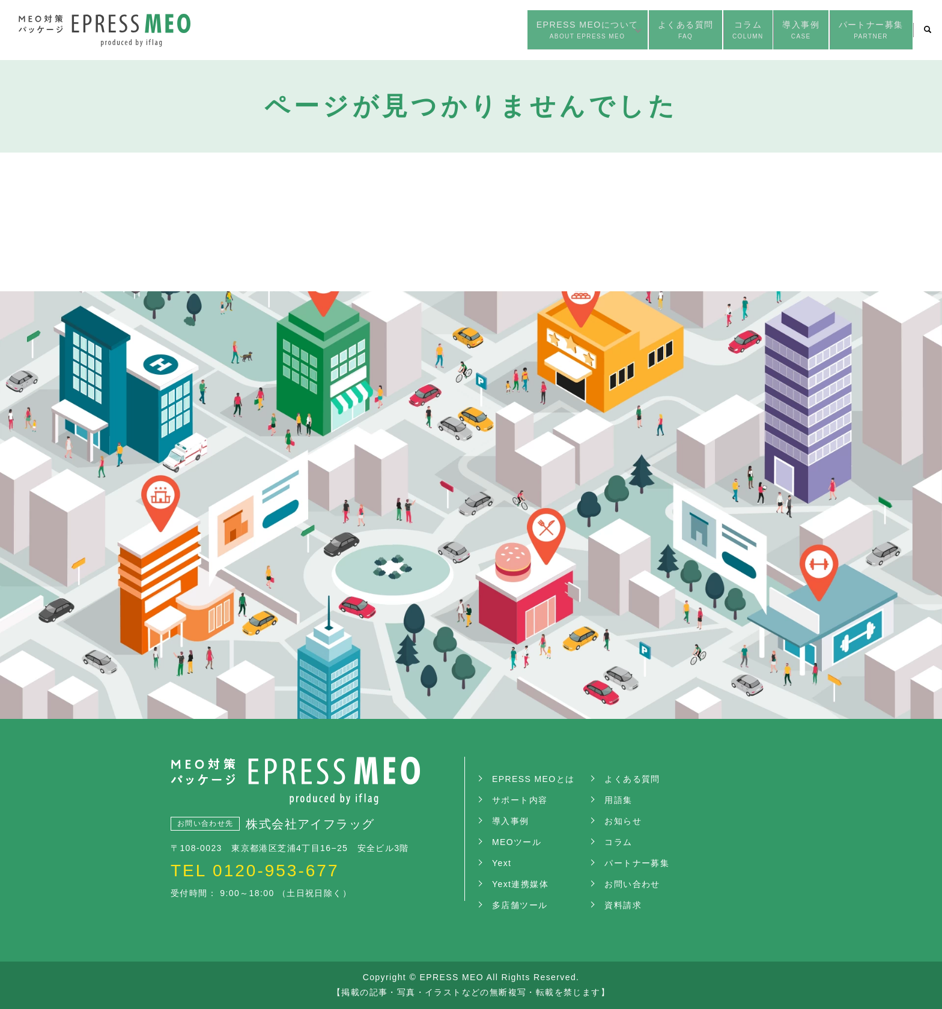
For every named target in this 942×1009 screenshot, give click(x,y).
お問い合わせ (632, 884)
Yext (501, 863)
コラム (707, 30)
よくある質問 (631, 30)
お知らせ (623, 821)
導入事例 (774, 30)
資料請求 (623, 905)
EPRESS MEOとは (533, 779)
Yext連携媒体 (520, 884)
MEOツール (516, 842)
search (927, 30)
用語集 (618, 800)
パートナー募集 (861, 30)
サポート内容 (519, 800)
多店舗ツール (519, 905)
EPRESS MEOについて (508, 30)
